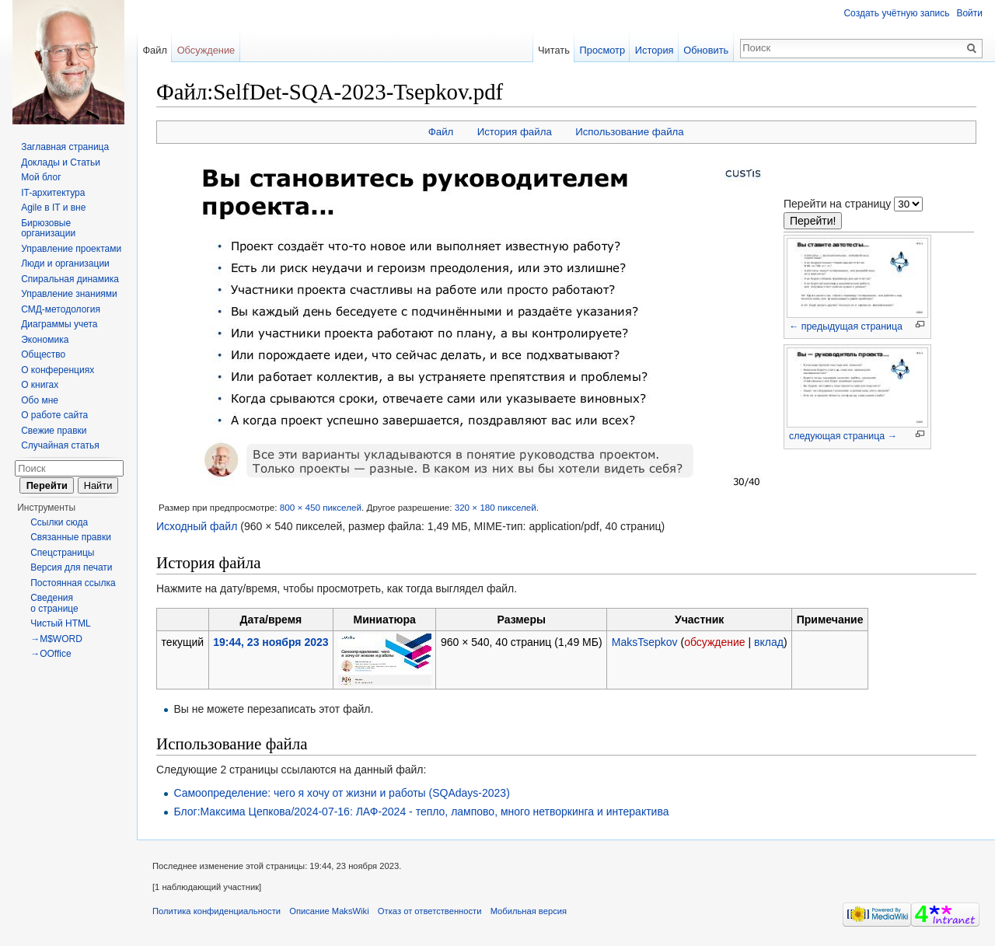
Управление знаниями (69, 293)
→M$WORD (56, 639)
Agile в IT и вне (53, 207)
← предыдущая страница (845, 326)
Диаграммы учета (59, 324)
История (654, 50)
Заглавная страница (65, 146)
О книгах (39, 384)
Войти (969, 13)
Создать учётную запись (896, 13)
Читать (554, 50)
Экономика (44, 339)
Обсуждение (206, 50)
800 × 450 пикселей (320, 507)
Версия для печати (71, 567)
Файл (441, 132)
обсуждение (714, 642)
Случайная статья (60, 445)
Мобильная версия (529, 911)
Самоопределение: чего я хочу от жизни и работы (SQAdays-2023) (341, 793)
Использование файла (629, 132)
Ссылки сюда (59, 522)
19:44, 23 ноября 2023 (270, 642)
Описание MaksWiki (328, 911)
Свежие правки (53, 430)
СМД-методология (60, 309)
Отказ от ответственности (430, 911)
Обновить (705, 50)
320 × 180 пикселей (495, 507)
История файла (514, 132)
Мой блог (41, 177)
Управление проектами (71, 248)
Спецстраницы (62, 552)
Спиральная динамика (70, 279)
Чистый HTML (60, 623)
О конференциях (57, 370)
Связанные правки (70, 537)
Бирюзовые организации (48, 228)
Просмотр (602, 50)
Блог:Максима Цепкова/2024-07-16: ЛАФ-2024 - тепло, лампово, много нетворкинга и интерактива (421, 811)
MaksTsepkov (645, 642)
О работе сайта (54, 415)
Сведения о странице (54, 603)
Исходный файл (196, 526)
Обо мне (39, 400)
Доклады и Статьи (60, 162)
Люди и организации (65, 263)
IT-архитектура (53, 192)
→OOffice (50, 653)
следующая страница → (843, 436)
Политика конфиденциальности (216, 911)
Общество (43, 354)
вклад (769, 642)
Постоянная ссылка (72, 583)
